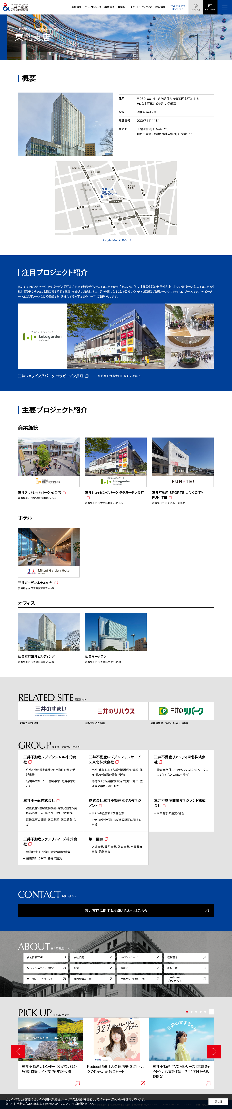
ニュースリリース (93, 7)
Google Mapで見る (114, 240)
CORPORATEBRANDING (177, 7)
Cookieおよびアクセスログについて (49, 1104)
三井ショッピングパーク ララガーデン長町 (50, 376)
